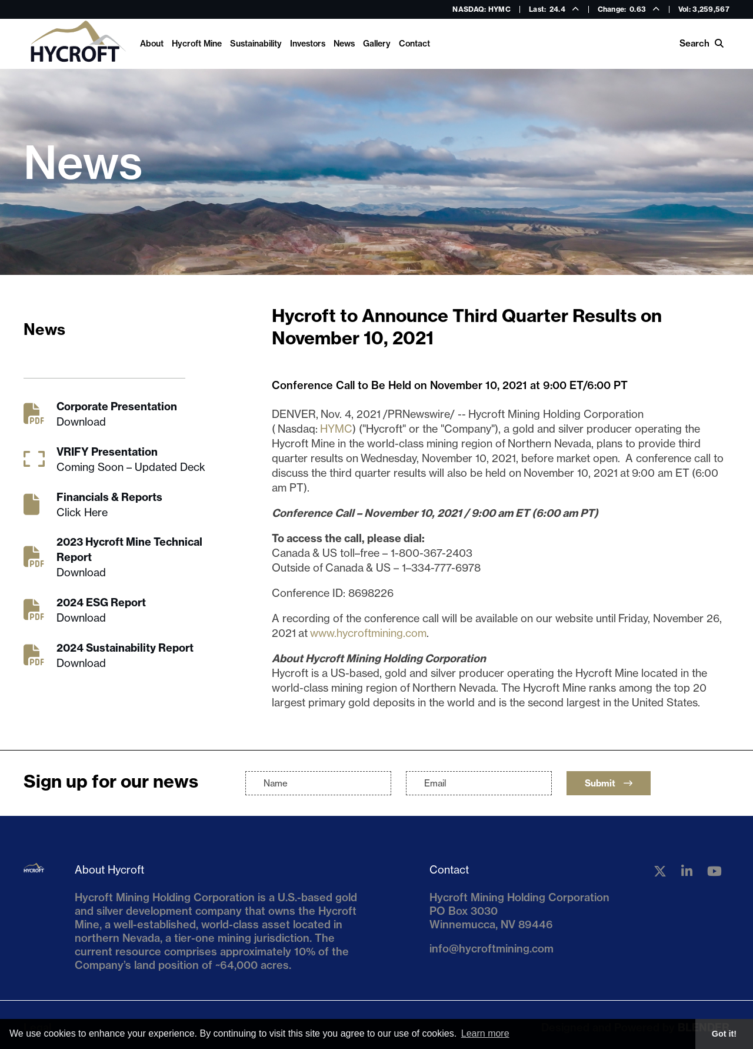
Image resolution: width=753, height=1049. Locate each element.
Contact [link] (414, 43)
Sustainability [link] (256, 43)
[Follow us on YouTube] (714, 871)
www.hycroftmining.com (368, 633)
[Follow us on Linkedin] (686, 871)
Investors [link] (307, 43)
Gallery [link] (377, 43)
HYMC (336, 429)
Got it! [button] (724, 1033)
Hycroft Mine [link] (197, 43)
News (344, 43)
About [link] (152, 43)
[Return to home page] (77, 44)
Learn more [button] (485, 1033)
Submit (608, 783)
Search (701, 43)
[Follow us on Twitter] (660, 871)
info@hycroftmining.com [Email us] (491, 948)
